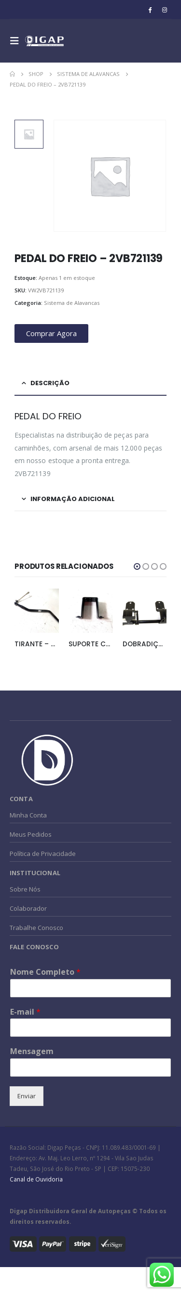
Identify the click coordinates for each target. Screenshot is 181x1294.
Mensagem (32, 1051)
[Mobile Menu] (17, 41)
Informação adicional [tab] (72, 498)
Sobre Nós (25, 889)
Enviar (26, 1096)
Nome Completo (45, 972)
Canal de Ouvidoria (36, 1179)
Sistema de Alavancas (71, 302)
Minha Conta (28, 815)
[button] (137, 566)
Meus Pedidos (31, 834)
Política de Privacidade (43, 853)
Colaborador (28, 908)
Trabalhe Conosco (36, 927)
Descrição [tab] (50, 383)
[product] (36, 611)
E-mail (25, 1012)
